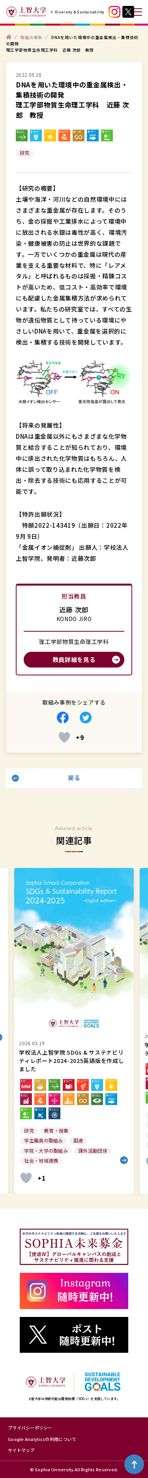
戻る (74, 777)
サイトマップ (21, 1450)
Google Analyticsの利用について (42, 1439)
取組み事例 (31, 37)
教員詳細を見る (74, 659)
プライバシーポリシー (30, 1427)
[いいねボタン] (64, 737)
